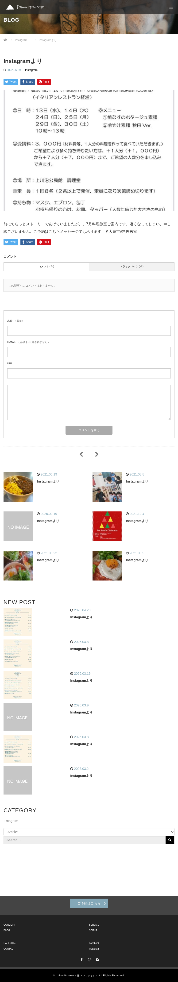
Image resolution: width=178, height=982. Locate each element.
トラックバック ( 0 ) (131, 266)
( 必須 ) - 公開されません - (28, 342)
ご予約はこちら (89, 903)
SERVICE (94, 925)
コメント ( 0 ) (46, 266)
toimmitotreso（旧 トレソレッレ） (77, 975)
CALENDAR (10, 943)
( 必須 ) (15, 321)
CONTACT (9, 948)
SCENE (93, 930)
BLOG (7, 930)
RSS (97, 958)
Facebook (94, 943)
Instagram (31, 70)
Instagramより (48, 481)
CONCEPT (9, 925)
